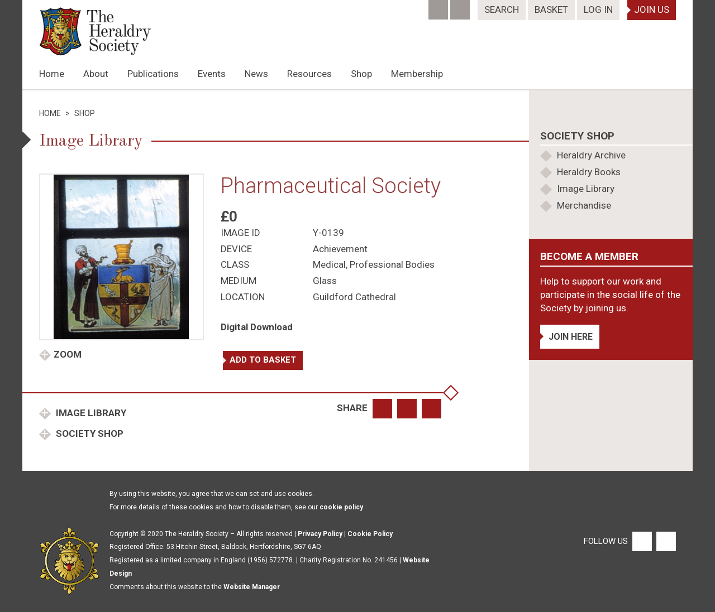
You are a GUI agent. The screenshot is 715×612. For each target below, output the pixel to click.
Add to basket (263, 360)
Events (212, 73)
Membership (417, 73)
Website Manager (251, 587)
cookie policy (341, 507)
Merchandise (584, 205)
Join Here (571, 336)
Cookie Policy (370, 534)
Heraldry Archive (591, 155)
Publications (153, 73)
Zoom (68, 354)
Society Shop (88, 433)
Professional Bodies (392, 264)
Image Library (90, 412)
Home (51, 73)
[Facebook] (439, 6)
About (95, 73)
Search (501, 9)
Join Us (651, 9)
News (256, 73)
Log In (598, 9)
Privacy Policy (320, 534)
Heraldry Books (589, 171)
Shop (361, 73)
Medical (329, 264)
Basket (551, 9)
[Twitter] (461, 6)
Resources (309, 73)
